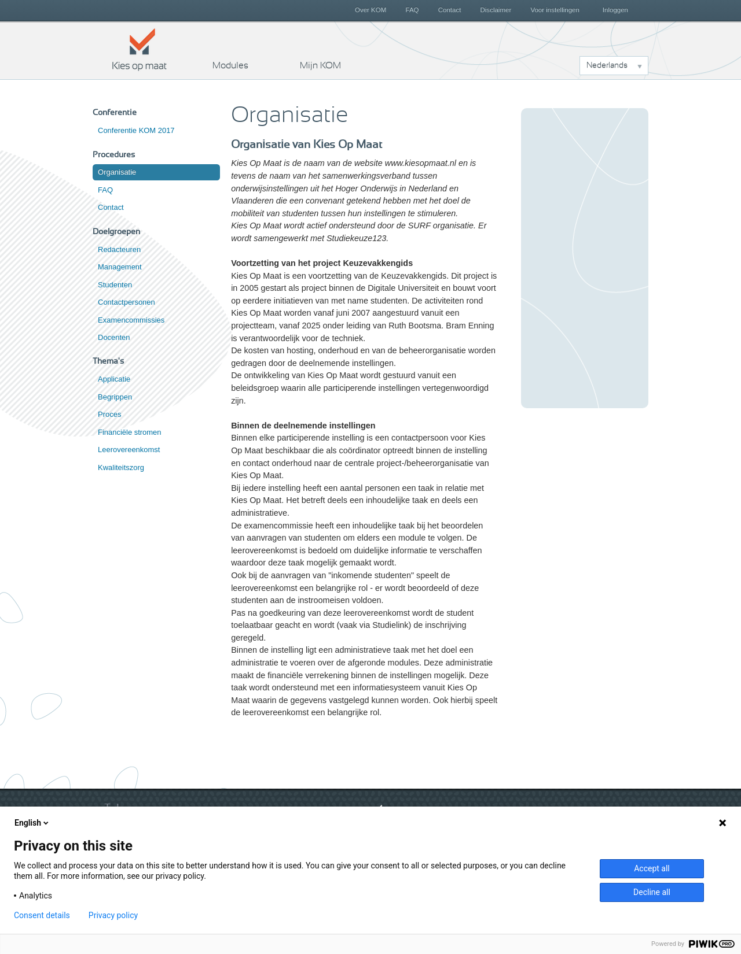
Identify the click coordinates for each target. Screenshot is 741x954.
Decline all (651, 892)
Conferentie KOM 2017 (136, 130)
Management (120, 266)
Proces (109, 414)
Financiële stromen (129, 432)
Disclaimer (496, 9)
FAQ (412, 9)
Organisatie (117, 172)
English (32, 822)
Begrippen (115, 397)
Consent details (42, 915)
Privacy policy (113, 915)
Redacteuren (119, 249)
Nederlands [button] (607, 65)
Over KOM (370, 9)
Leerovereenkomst (129, 449)
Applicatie (114, 379)
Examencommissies (131, 320)
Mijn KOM (320, 65)
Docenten (114, 337)
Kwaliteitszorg (121, 467)
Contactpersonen (126, 302)
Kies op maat (139, 49)
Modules (230, 65)
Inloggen (615, 9)
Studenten (115, 284)
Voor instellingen (554, 9)
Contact (449, 9)
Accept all (652, 868)
